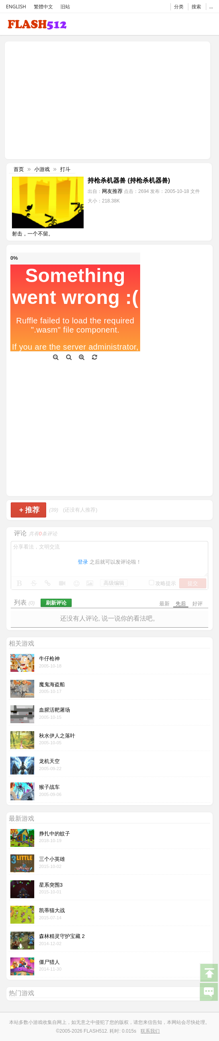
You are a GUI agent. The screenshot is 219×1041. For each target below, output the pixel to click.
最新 (164, 604)
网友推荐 (112, 191)
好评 (197, 604)
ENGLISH (16, 6)
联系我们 (150, 1031)
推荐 (29, 510)
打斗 (65, 169)
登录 (83, 562)
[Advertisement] (74, 99)
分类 (179, 6)
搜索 (196, 6)
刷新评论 (56, 603)
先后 (181, 604)
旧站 (65, 6)
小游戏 (42, 169)
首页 (19, 169)
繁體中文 (43, 6)
